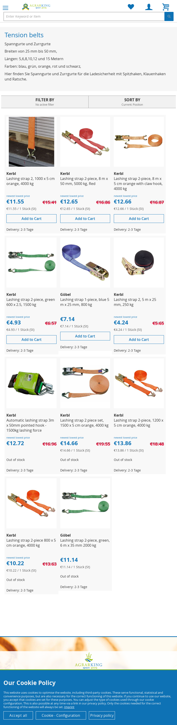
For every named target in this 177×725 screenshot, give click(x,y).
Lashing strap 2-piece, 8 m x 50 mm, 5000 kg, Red (84, 181)
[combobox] (88, 16)
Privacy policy (102, 715)
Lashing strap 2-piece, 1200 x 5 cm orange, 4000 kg (138, 423)
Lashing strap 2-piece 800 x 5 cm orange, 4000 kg (31, 543)
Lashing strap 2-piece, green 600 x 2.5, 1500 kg (30, 302)
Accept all (18, 715)
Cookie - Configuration (61, 715)
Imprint (69, 707)
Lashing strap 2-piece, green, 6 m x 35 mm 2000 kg (85, 543)
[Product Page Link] (31, 165)
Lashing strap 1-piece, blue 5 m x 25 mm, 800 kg (84, 302)
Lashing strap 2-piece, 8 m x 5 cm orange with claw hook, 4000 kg (138, 183)
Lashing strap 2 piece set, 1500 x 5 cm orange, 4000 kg (84, 423)
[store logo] (36, 6)
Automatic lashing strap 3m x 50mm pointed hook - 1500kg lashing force (30, 425)
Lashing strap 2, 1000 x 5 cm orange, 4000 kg (30, 181)
